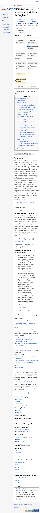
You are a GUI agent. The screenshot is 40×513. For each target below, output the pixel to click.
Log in (37, 1)
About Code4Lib (24, 504)
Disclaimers (30, 504)
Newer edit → (32, 28)
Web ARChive (18, 437)
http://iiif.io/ (19, 367)
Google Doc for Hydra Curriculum (24, 202)
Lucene (18, 452)
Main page (4, 12)
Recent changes (5, 17)
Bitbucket (16, 469)
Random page (5, 19)
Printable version (6, 29)
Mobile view (16, 507)
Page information (6, 32)
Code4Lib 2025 (5, 16)
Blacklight (18, 410)
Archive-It (18, 439)
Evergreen (19, 399)
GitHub (16, 465)
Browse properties (6, 33)
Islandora (18, 421)
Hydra (15, 482)
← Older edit (20, 32)
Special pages (6, 27)
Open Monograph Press (22, 431)
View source (12, 8)
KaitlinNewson (19, 25)
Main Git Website (18, 462)
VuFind (18, 412)
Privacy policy (17, 504)
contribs (21, 27)
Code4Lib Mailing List (21, 488)
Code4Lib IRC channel (22, 490)
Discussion (19, 5)
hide (29, 96)
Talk (25, 25)
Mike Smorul (22, 307)
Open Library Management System (25, 405)
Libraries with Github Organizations (23, 472)
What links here (6, 24)
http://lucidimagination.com (27, 455)
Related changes (6, 26)
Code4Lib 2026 (5, 14)
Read (7, 8)
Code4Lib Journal (20, 500)
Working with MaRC (21, 337)
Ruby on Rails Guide (19, 478)
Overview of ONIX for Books (23, 382)
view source (22, 23)
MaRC (16, 330)
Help (3, 20)
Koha (17, 401)
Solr (17, 450)
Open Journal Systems (22, 429)
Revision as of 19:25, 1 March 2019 (20, 21)
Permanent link (6, 30)
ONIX (18, 372)
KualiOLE (18, 403)
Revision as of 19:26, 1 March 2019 (31, 21)
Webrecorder (19, 441)
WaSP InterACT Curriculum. (23, 204)
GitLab (16, 467)
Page (15, 5)
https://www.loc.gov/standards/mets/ (26, 350)
